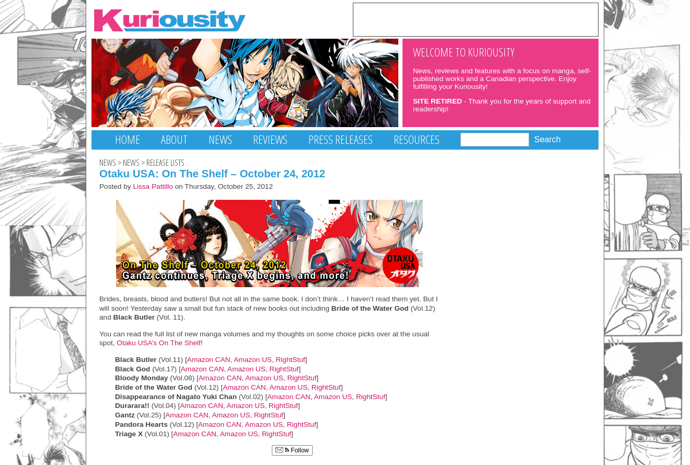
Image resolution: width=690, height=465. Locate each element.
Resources (417, 139)
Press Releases (340, 139)
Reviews (270, 139)
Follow (292, 450)
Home (127, 139)
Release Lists (165, 162)
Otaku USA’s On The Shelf (158, 343)
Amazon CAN (209, 360)
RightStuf (290, 360)
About (174, 139)
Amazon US (253, 360)
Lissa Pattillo (153, 186)
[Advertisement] (475, 19)
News (220, 139)
